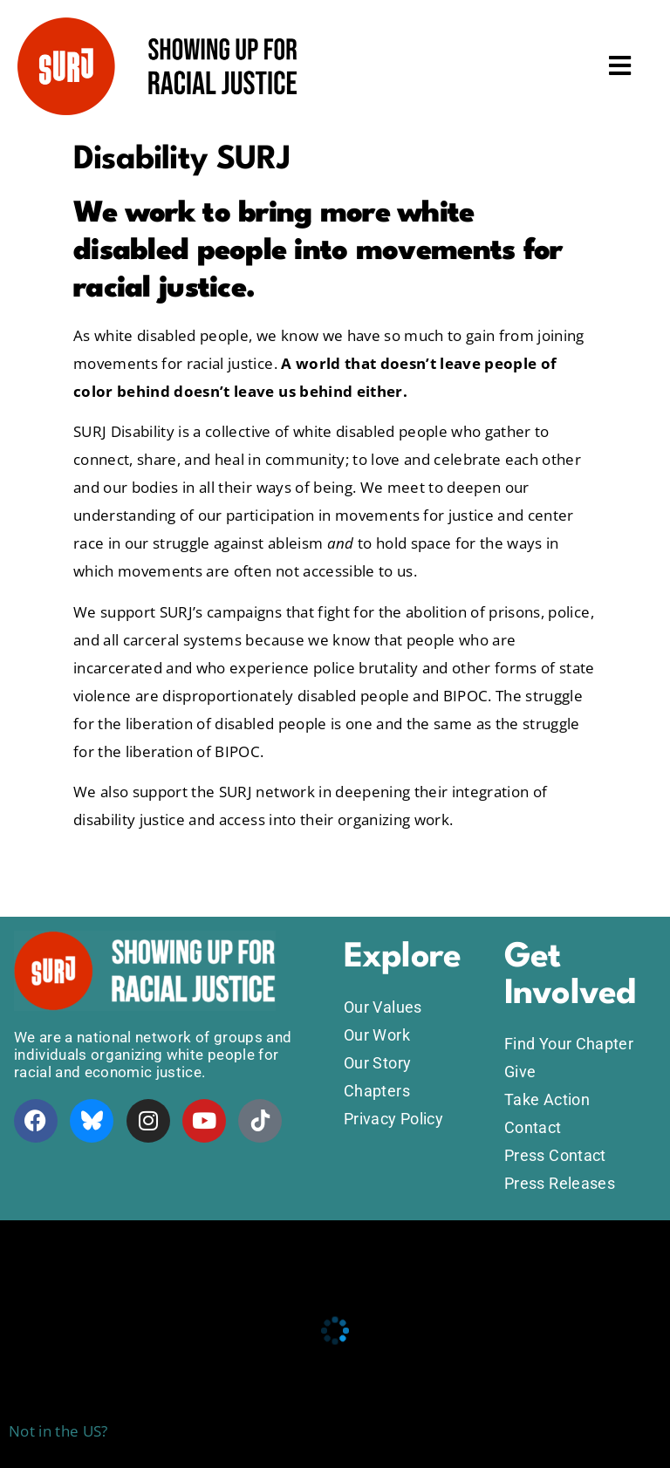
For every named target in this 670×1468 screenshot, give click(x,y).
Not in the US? (58, 1431)
